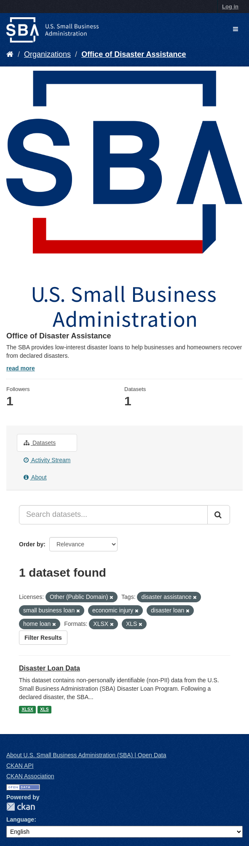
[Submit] (218, 514)
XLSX (27, 709)
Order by (31, 544)
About (35, 477)
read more (20, 368)
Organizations (47, 54)
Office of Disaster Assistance (133, 54)
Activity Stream (47, 460)
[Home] (9, 54)
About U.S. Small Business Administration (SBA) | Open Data (86, 755)
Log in (230, 6)
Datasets (40, 442)
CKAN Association (30, 776)
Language (20, 819)
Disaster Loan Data (49, 668)
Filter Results (43, 637)
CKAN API (20, 765)
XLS (44, 709)
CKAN (20, 806)
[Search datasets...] (113, 514)
